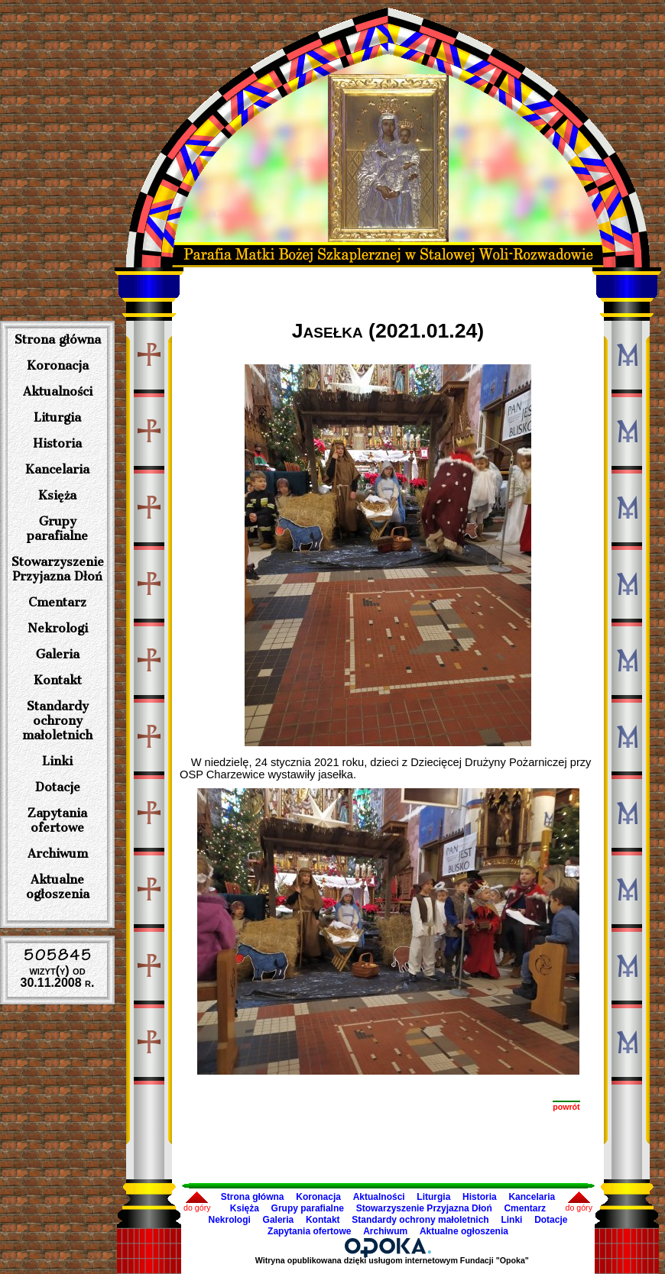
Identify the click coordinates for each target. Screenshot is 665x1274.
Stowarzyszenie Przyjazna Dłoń (57, 569)
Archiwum (58, 853)
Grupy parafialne (57, 528)
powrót (566, 1106)
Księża (57, 495)
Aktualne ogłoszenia (57, 886)
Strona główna (58, 339)
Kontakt (58, 680)
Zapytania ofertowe (57, 820)
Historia (57, 443)
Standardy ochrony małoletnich (57, 720)
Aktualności (57, 391)
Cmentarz (57, 602)
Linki (57, 761)
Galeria (57, 654)
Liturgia (57, 417)
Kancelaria (57, 469)
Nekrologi (58, 628)
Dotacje (57, 787)
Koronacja (58, 365)
